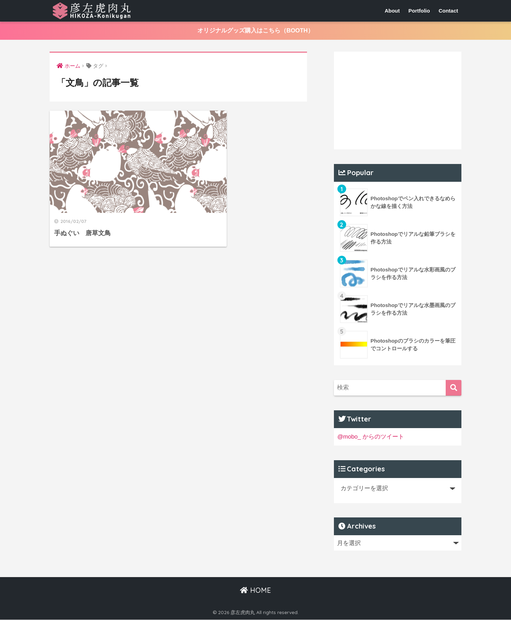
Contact (448, 11)
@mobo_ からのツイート (370, 436)
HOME (255, 590)
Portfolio (419, 11)
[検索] (453, 388)
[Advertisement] (398, 101)
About (392, 11)
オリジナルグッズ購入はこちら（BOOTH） (255, 31)
